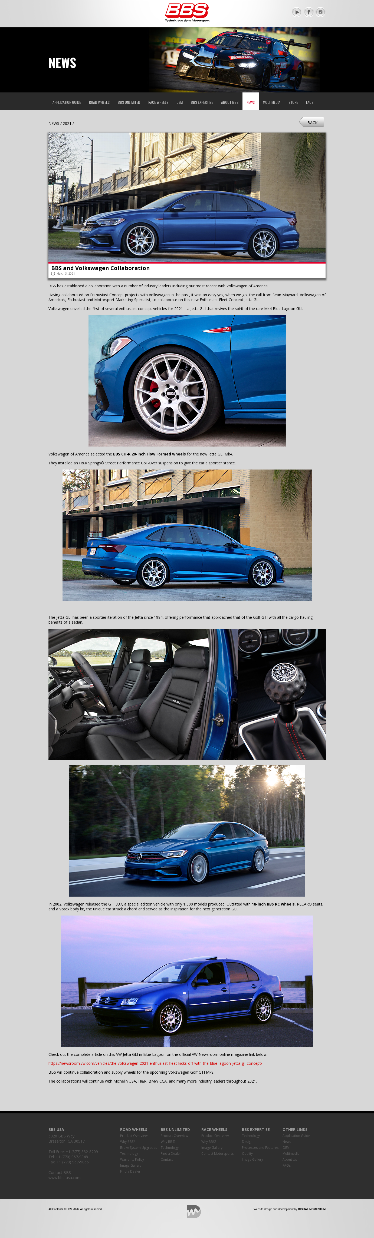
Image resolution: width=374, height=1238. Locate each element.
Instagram (320, 12)
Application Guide (67, 102)
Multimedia (271, 102)
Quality (247, 1153)
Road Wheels (99, 102)
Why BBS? (127, 1141)
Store (293, 102)
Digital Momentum (194, 1211)
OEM (179, 102)
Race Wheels (158, 102)
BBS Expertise (202, 102)
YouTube (297, 12)
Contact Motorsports (217, 1153)
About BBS (229, 102)
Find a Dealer (130, 1171)
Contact (167, 1159)
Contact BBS (59, 1172)
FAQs (309, 102)
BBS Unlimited (129, 102)
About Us (290, 1159)
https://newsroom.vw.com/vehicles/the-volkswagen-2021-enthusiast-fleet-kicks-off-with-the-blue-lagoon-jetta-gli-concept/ (155, 1063)
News (251, 102)
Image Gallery (130, 1165)
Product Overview (133, 1135)
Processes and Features (260, 1147)
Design (247, 1141)
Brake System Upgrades (138, 1147)
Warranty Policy (132, 1159)
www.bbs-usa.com (64, 1177)
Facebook (309, 12)
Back (312, 122)
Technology (129, 1153)
